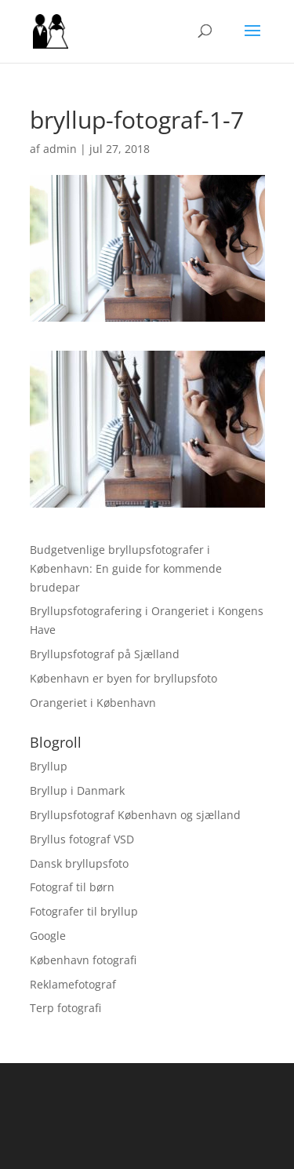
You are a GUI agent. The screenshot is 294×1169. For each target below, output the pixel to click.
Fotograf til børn (72, 886)
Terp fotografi (65, 1007)
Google (48, 935)
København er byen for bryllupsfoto (123, 678)
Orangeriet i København (93, 702)
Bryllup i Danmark (77, 790)
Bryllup (48, 766)
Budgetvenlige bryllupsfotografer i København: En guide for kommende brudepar (126, 568)
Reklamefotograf (73, 984)
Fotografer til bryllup (84, 911)
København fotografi (83, 959)
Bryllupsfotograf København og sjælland (135, 814)
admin (60, 148)
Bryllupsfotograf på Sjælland (105, 653)
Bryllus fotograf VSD (82, 839)
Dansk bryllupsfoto (79, 863)
